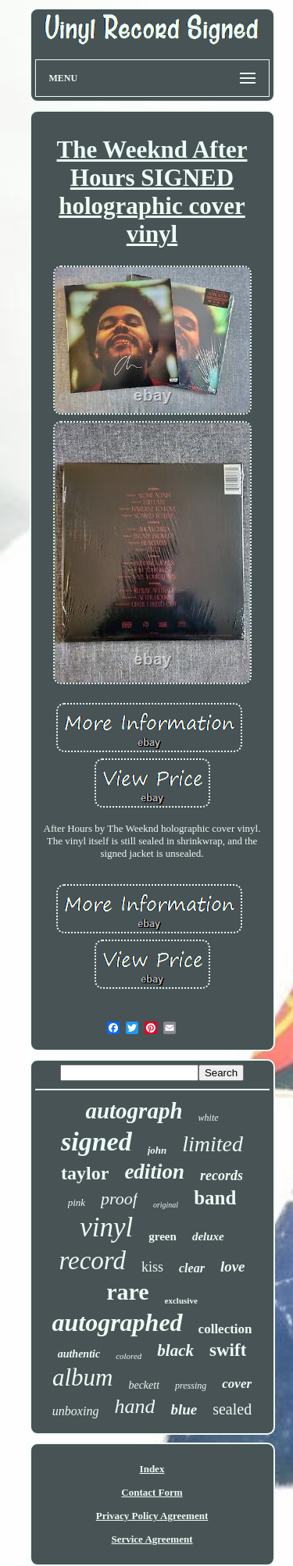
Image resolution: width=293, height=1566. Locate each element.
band (215, 1197)
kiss (152, 1267)
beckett (143, 1385)
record (92, 1261)
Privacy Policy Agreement (152, 1515)
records (221, 1175)
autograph (133, 1110)
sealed (232, 1409)
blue (183, 1409)
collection (225, 1329)
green (162, 1236)
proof (119, 1198)
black (175, 1350)
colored (128, 1356)
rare (127, 1291)
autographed (117, 1322)
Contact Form (151, 1492)
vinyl (106, 1227)
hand (134, 1406)
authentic (79, 1354)
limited (212, 1144)
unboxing (75, 1411)
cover (237, 1383)
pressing (190, 1385)
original (165, 1204)
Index (152, 1469)
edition (154, 1171)
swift (227, 1350)
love (232, 1266)
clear (192, 1268)
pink (76, 1202)
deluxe (208, 1236)
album (82, 1377)
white (208, 1117)
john (157, 1150)
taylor (85, 1173)
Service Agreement (151, 1539)
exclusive (181, 1300)
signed (96, 1141)
